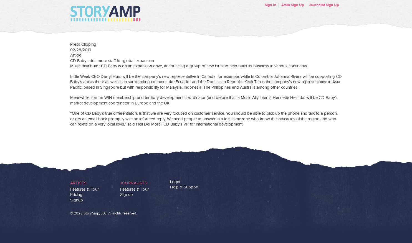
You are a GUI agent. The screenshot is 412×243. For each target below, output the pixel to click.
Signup (76, 200)
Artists (78, 183)
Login (175, 182)
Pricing (76, 194)
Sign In (270, 5)
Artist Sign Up (292, 5)
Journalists (133, 183)
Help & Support (184, 187)
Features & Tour (84, 189)
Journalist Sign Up (324, 5)
